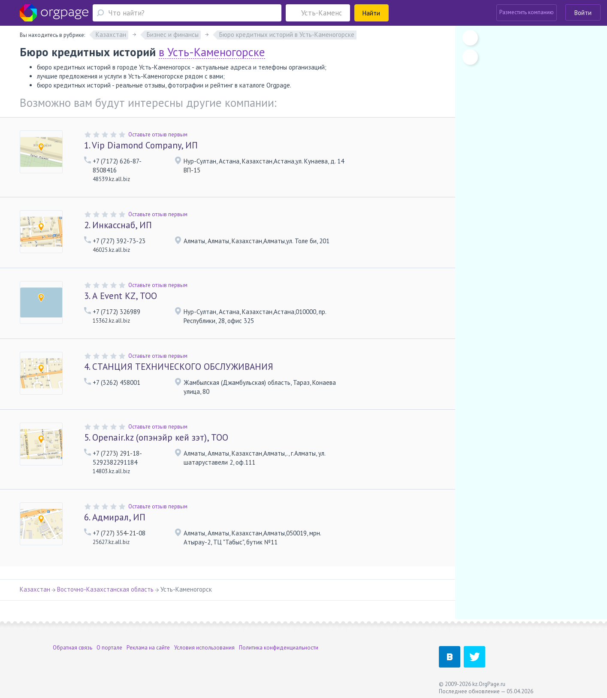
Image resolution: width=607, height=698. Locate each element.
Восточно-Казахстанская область (105, 589)
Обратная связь (72, 647)
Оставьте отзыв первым (157, 134)
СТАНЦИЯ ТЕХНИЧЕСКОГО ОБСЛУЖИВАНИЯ (178, 366)
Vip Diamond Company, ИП (141, 145)
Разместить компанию (526, 12)
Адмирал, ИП (114, 517)
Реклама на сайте (148, 647)
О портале (109, 647)
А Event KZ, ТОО (120, 296)
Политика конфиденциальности (278, 647)
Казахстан (35, 589)
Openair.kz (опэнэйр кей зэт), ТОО (156, 437)
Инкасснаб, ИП (118, 225)
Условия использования (204, 647)
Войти (583, 13)
